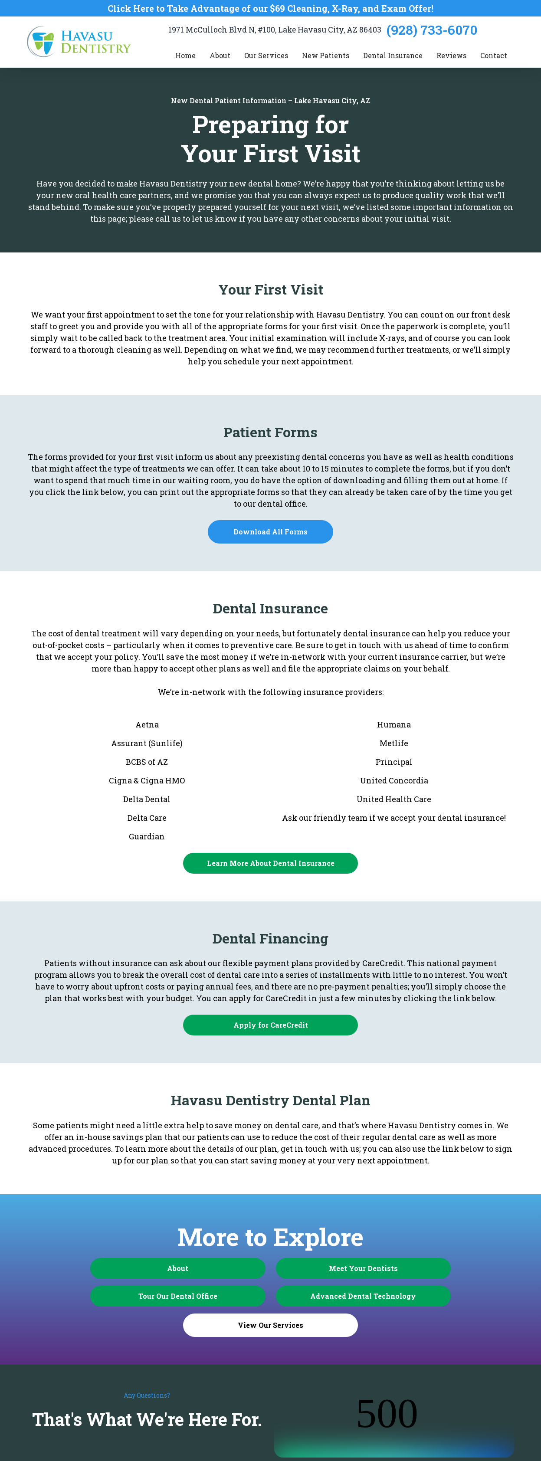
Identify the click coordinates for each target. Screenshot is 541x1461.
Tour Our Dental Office (411, 1268)
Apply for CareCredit (270, 1024)
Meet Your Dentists (270, 1268)
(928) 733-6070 (432, 29)
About (130, 1268)
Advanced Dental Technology (200, 1295)
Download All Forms (270, 531)
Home (185, 55)
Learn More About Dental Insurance (270, 863)
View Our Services (341, 1297)
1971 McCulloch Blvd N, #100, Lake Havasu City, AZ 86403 (274, 30)
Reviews (451, 55)
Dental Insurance (393, 55)
